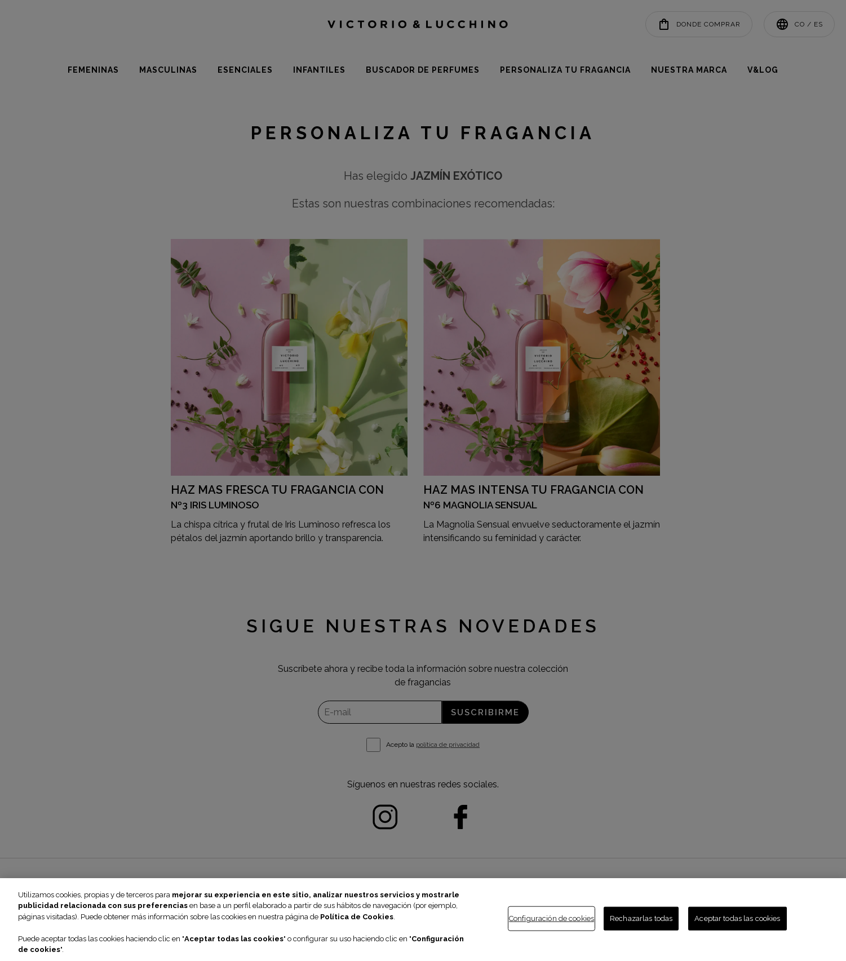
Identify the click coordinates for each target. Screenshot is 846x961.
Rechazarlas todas (641, 918)
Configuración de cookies (551, 918)
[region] (423, 919)
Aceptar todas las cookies (737, 918)
